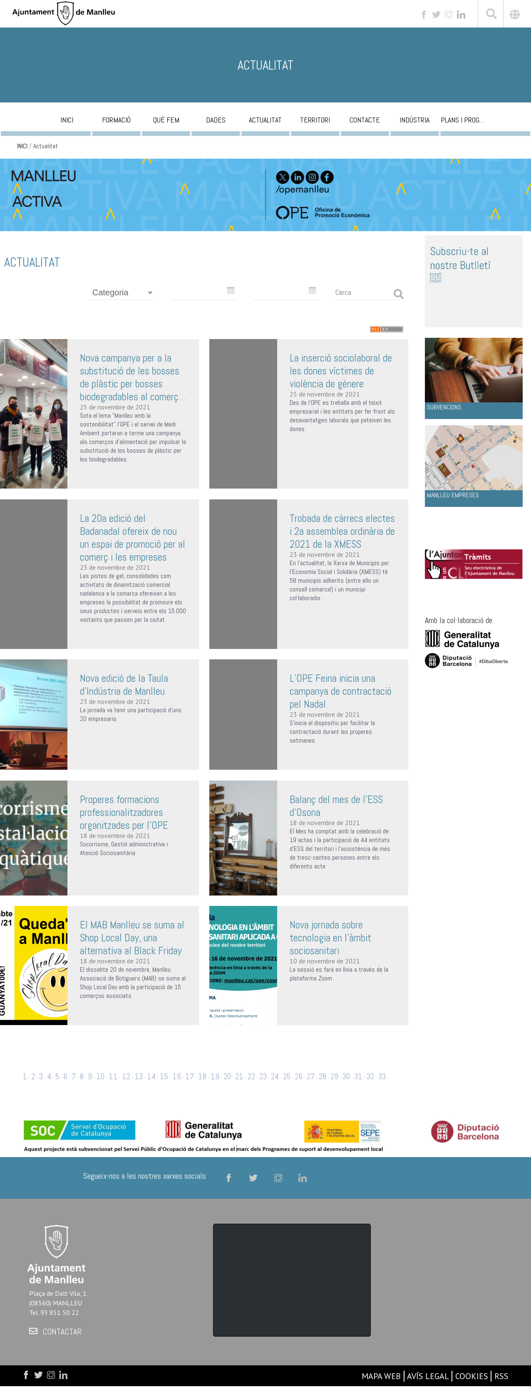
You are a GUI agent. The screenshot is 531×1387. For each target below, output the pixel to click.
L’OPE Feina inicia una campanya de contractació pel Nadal (341, 691)
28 (322, 1076)
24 (275, 1076)
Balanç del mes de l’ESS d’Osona (336, 806)
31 (358, 1076)
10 (100, 1076)
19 (215, 1076)
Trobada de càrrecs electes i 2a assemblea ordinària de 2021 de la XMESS (342, 531)
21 (239, 1076)
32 (370, 1076)
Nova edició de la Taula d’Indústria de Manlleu (124, 685)
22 (251, 1076)
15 (164, 1076)
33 (382, 1076)
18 (202, 1076)
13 (138, 1076)
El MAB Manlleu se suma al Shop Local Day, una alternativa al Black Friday (132, 937)
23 (263, 1076)
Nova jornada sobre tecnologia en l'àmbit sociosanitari (330, 937)
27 (311, 1076)
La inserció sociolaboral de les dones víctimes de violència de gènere (341, 371)
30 (346, 1076)
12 (126, 1076)
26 (299, 1076)
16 (176, 1076)
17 (189, 1076)
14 (151, 1076)
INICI (22, 146)
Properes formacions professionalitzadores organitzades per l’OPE (124, 812)
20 (227, 1076)
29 (334, 1076)
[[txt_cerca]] (490, 15)
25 (286, 1076)
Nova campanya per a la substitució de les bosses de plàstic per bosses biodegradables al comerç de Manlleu (129, 377)
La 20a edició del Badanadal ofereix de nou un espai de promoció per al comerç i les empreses (132, 538)
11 (113, 1076)
